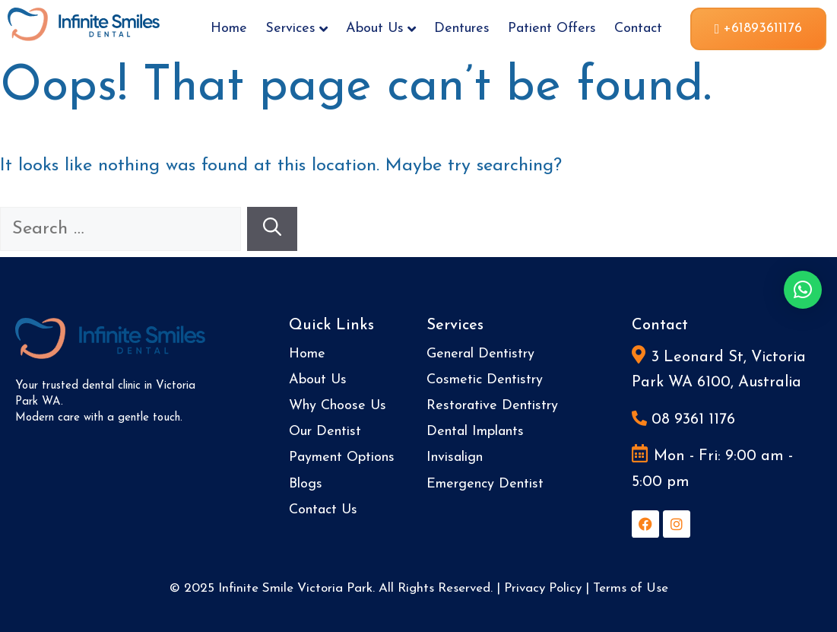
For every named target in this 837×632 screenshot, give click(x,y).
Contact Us (323, 510)
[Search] (272, 229)
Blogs (305, 484)
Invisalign (454, 457)
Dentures (462, 28)
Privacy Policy (543, 588)
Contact (638, 28)
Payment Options (342, 457)
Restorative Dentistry (492, 406)
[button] (803, 290)
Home (229, 28)
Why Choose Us (337, 406)
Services (296, 28)
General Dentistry (480, 354)
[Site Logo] (84, 23)
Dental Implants (475, 431)
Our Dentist (325, 431)
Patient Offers (552, 28)
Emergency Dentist (485, 484)
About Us (381, 28)
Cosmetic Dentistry (484, 380)
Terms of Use (630, 588)
